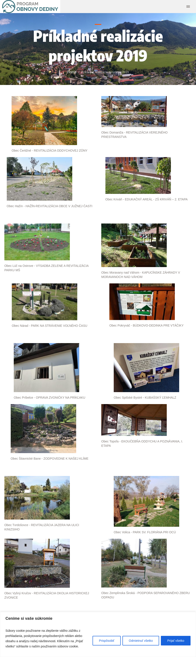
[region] (98, 634)
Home (72, 72)
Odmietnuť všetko (141, 640)
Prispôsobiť (106, 640)
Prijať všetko (175, 640)
